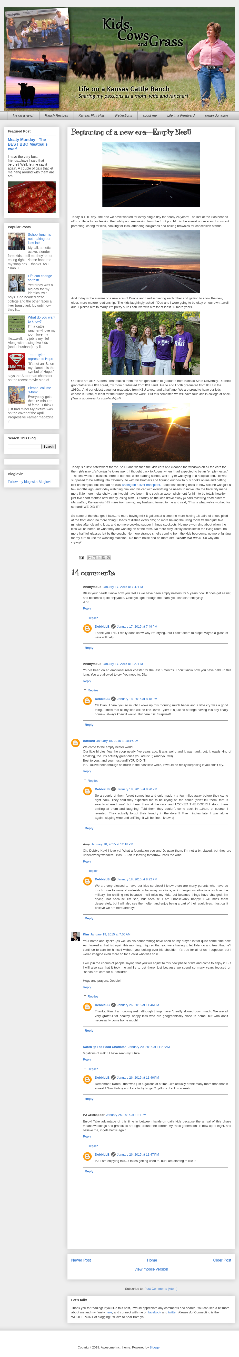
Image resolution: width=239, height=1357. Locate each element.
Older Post (222, 1260)
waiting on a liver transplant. (141, 485)
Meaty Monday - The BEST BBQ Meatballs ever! (28, 144)
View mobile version (151, 1269)
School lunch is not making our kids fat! (39, 239)
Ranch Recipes (56, 115)
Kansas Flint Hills (92, 115)
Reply (87, 608)
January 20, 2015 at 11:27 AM (149, 1047)
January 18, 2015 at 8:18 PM (137, 699)
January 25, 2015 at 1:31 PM (126, 1115)
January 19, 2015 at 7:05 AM (110, 934)
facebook (154, 1312)
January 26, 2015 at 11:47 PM (138, 1154)
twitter (172, 1312)
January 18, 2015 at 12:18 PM (112, 844)
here (109, 1312)
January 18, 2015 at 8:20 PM (137, 789)
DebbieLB (102, 626)
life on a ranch (23, 115)
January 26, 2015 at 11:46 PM (138, 1005)
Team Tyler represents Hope (40, 357)
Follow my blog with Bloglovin (30, 482)
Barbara (89, 741)
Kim (86, 934)
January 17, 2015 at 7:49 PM (137, 626)
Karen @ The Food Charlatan (105, 1047)
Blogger (155, 1347)
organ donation (216, 115)
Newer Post (81, 1260)
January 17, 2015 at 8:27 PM (123, 664)
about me (150, 115)
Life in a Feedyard (181, 115)
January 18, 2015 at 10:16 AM (117, 741)
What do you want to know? (41, 319)
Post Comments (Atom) (160, 1289)
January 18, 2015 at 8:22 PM (137, 879)
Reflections (123, 115)
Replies (93, 618)
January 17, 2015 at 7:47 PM (123, 587)
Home (152, 1260)
